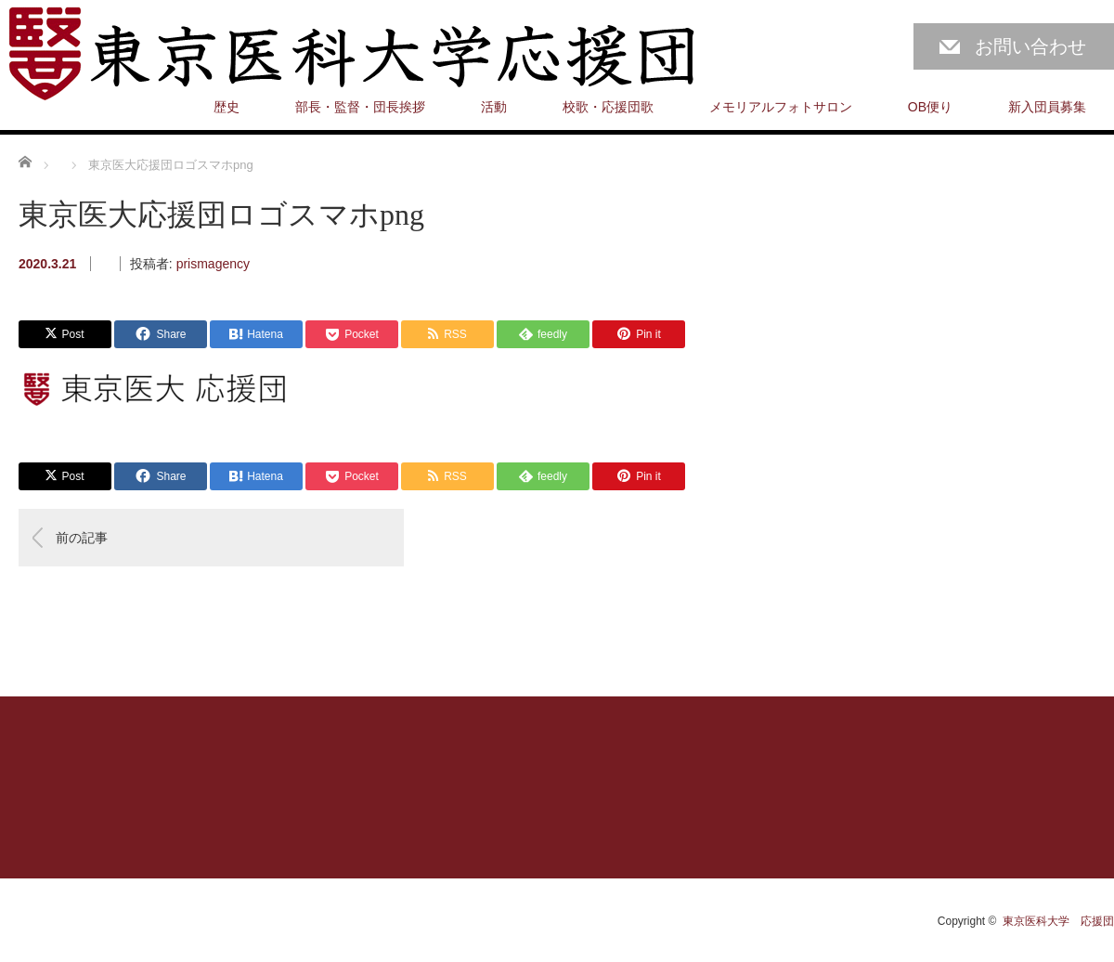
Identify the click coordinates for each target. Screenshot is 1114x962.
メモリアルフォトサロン (780, 106)
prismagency (213, 263)
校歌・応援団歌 (608, 106)
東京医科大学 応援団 (1058, 921)
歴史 (227, 106)
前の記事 (82, 537)
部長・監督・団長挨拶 (360, 106)
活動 (494, 106)
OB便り (930, 106)
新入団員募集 (1047, 106)
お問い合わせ (1030, 46)
